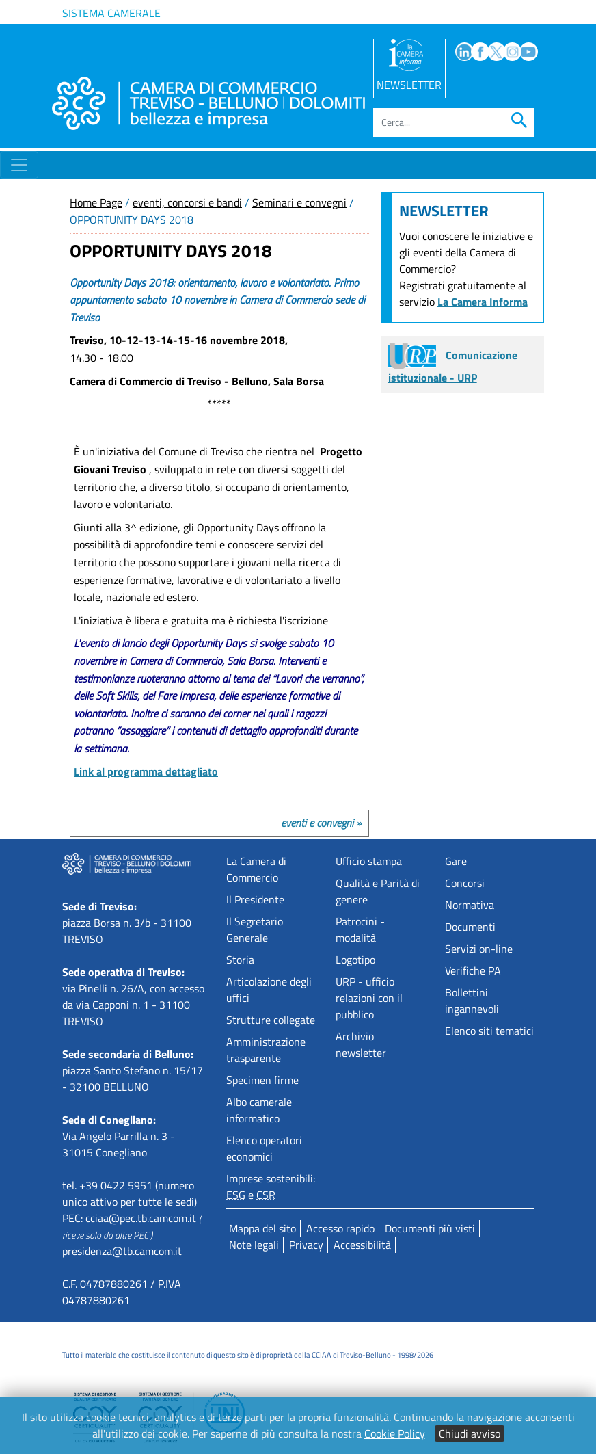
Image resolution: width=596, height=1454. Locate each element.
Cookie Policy (394, 1433)
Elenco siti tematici (489, 1030)
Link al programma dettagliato (146, 771)
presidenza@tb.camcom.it (122, 1251)
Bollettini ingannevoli (472, 1000)
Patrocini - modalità (360, 929)
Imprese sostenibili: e (270, 1186)
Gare (456, 861)
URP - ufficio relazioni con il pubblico (369, 997)
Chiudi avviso (469, 1433)
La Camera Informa (482, 301)
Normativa (469, 905)
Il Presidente (255, 899)
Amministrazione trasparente (266, 1049)
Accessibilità (362, 1245)
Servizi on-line (479, 948)
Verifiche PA (473, 970)
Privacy (306, 1245)
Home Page (96, 202)
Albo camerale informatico (259, 1110)
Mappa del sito (262, 1228)
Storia (240, 959)
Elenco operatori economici (264, 1148)
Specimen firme (262, 1080)
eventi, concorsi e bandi (187, 202)
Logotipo (355, 959)
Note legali (254, 1245)
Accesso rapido (340, 1228)
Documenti (470, 926)
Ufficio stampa (369, 861)
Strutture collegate (270, 1020)
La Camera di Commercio (256, 869)
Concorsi (465, 883)
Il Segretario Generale (254, 929)
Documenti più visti (430, 1228)
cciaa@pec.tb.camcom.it (140, 1218)
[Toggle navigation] (19, 165)
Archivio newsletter (361, 1044)
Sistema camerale (111, 13)
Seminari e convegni (299, 202)
